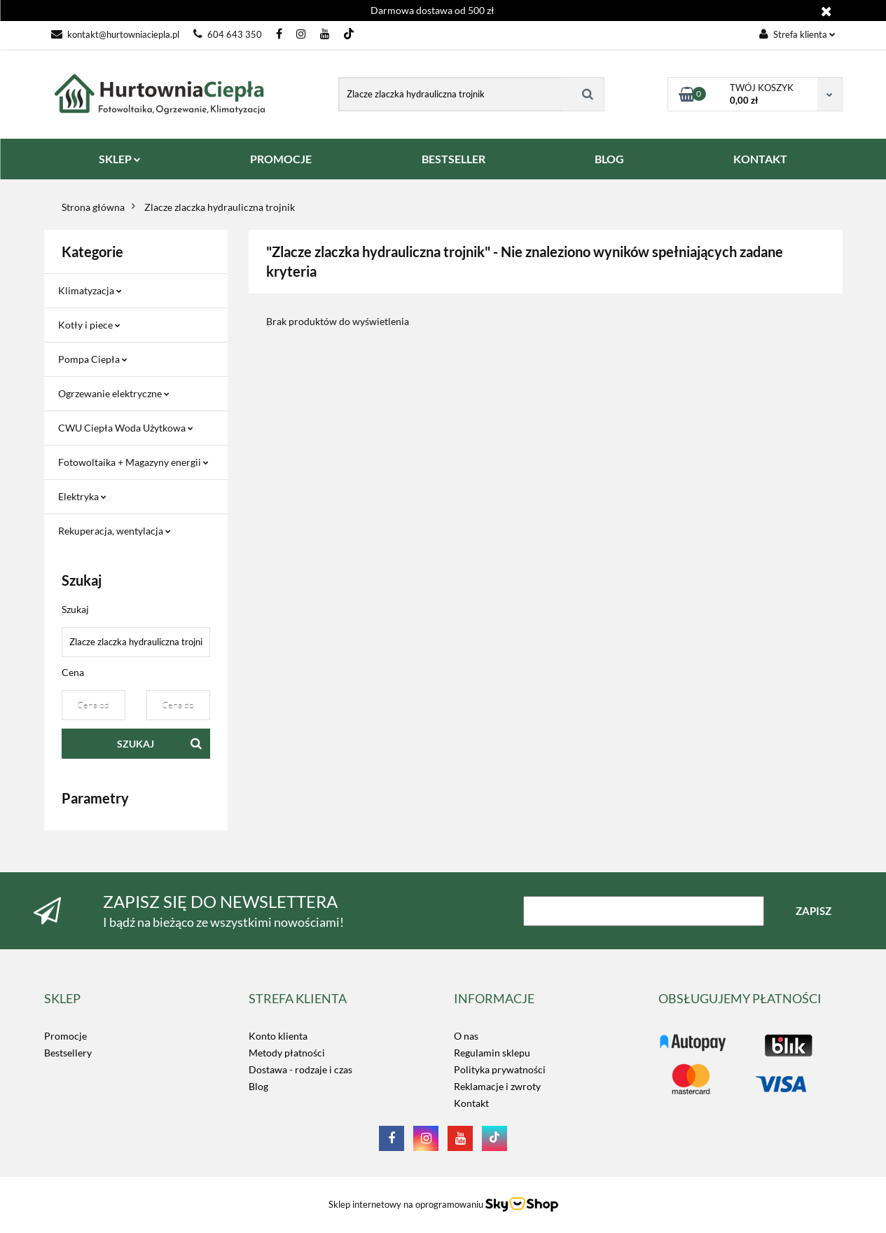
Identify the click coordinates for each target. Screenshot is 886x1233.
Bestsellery (68, 1053)
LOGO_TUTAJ (688, 1036)
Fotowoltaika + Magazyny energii (133, 462)
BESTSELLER (453, 158)
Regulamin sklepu (492, 1053)
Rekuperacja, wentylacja (114, 531)
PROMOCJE (281, 158)
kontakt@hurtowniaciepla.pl (115, 34)
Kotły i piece (89, 325)
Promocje (65, 1036)
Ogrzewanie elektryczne (113, 393)
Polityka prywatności (500, 1069)
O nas (466, 1036)
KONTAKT (760, 158)
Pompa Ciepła (92, 359)
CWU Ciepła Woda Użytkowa (125, 428)
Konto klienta (278, 1036)
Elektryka (82, 496)
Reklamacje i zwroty (497, 1086)
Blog (258, 1086)
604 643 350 (227, 34)
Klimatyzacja (90, 290)
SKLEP (120, 158)
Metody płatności (287, 1053)
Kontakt (471, 1103)
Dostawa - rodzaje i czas (300, 1069)
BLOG (609, 158)
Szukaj (135, 744)
